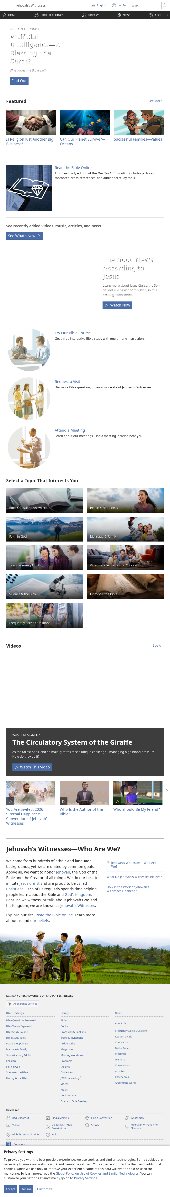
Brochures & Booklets (73, 1032)
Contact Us (121, 1042)
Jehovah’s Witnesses (77, 905)
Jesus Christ (29, 883)
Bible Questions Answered (21, 1020)
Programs (66, 1061)
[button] (49, 15)
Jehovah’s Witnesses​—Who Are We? (133, 864)
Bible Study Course (17, 1032)
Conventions (122, 1065)
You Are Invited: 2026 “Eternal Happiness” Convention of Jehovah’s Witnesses (27, 816)
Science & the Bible (17, 1072)
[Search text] (146, 5)
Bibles (64, 1020)
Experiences (122, 1077)
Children (11, 1061)
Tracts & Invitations (72, 1037)
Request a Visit (67, 381)
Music (64, 1089)
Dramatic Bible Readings (74, 1101)
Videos (64, 1084)
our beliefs (39, 920)
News (118, 1013)
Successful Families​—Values (138, 139)
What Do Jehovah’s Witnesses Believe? (134, 877)
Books (64, 1026)
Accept (10, 1189)
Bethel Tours (122, 1048)
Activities (120, 1071)
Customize (44, 1189)
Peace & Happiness (17, 1043)
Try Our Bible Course (73, 332)
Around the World (125, 1082)
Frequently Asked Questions (131, 1030)
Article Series (68, 1043)
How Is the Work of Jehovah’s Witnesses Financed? (128, 889)
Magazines (67, 1049)
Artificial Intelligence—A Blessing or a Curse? (35, 48)
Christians (15, 888)
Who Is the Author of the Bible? (81, 812)
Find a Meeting (57, 1118)
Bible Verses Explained (19, 1026)
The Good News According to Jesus (128, 267)
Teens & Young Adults (18, 1055)
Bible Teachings (15, 1013)
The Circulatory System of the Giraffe (72, 742)
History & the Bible (17, 1078)
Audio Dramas (69, 1095)
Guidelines (67, 1072)
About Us (120, 1023)
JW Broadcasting (71, 1078)
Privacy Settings (85, 1178)
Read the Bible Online (74, 167)
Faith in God (13, 1066)
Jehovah (63, 872)
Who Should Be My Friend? (136, 809)
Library (65, 1013)
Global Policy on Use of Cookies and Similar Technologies (97, 1173)
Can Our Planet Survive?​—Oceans (82, 141)
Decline (26, 1189)
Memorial (120, 1059)
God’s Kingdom (78, 894)
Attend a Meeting (70, 430)
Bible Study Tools (16, 1037)
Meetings (120, 1053)
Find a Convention (98, 1118)
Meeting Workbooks (72, 1055)
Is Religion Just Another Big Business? (29, 141)
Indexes (65, 1066)
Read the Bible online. (55, 915)
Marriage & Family (16, 1049)
